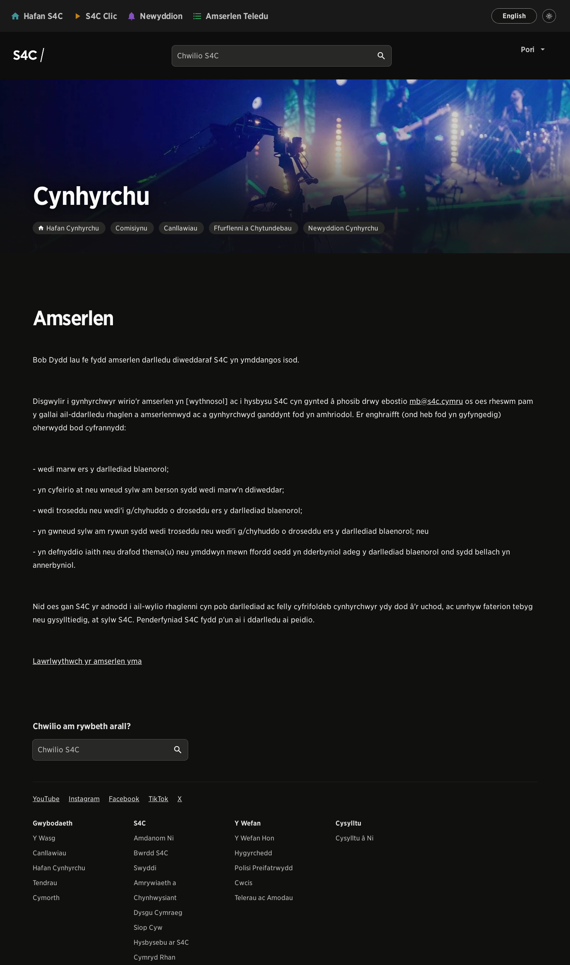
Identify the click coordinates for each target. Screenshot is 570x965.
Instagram (84, 799)
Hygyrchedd (253, 853)
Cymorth (46, 898)
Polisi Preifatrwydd (264, 868)
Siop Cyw (148, 927)
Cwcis (243, 883)
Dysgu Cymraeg (158, 913)
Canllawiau (49, 853)
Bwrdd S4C (151, 853)
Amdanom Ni (154, 838)
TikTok (158, 799)
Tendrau (45, 883)
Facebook (124, 799)
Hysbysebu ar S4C (161, 942)
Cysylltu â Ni (354, 838)
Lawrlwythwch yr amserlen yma (87, 661)
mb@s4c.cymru (436, 401)
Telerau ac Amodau (264, 898)
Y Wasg (44, 838)
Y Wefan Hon (254, 838)
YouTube (46, 799)
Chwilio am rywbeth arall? (81, 726)
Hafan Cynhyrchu (59, 868)
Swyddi (145, 868)
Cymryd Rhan (154, 957)
